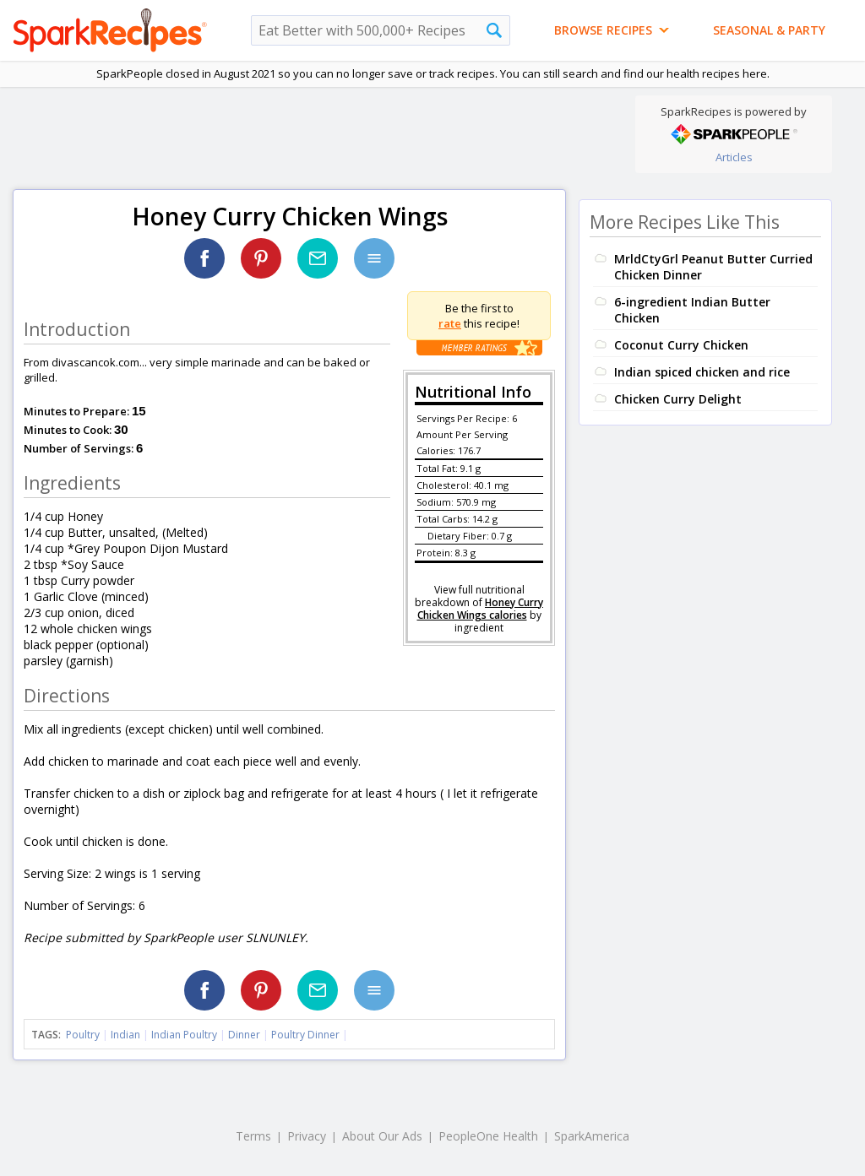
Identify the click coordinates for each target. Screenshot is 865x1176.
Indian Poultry (184, 1034)
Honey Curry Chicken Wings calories (480, 608)
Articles (734, 157)
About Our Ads (382, 1136)
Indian (125, 1034)
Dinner (244, 1034)
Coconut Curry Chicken (681, 345)
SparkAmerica (591, 1136)
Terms (253, 1136)
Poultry (83, 1034)
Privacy (306, 1136)
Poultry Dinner (305, 1034)
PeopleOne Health (488, 1136)
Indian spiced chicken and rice (702, 372)
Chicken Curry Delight (678, 399)
